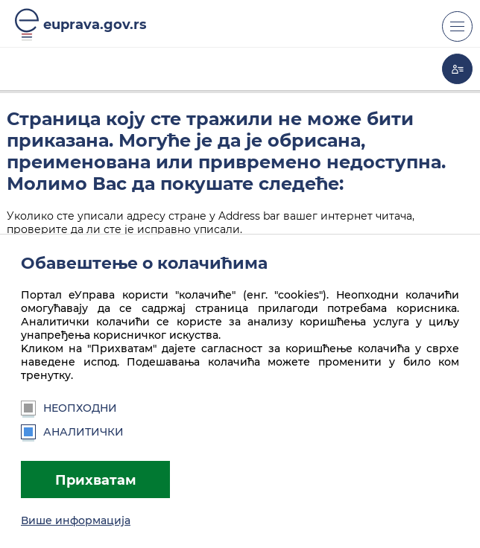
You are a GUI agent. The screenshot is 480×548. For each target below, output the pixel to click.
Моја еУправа (457, 69)
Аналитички (72, 431)
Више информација (75, 520)
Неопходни (69, 408)
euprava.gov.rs (95, 24)
